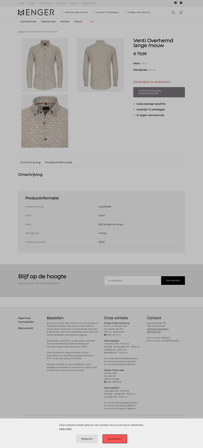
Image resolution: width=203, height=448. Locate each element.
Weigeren (87, 438)
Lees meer (65, 428)
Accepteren (115, 438)
